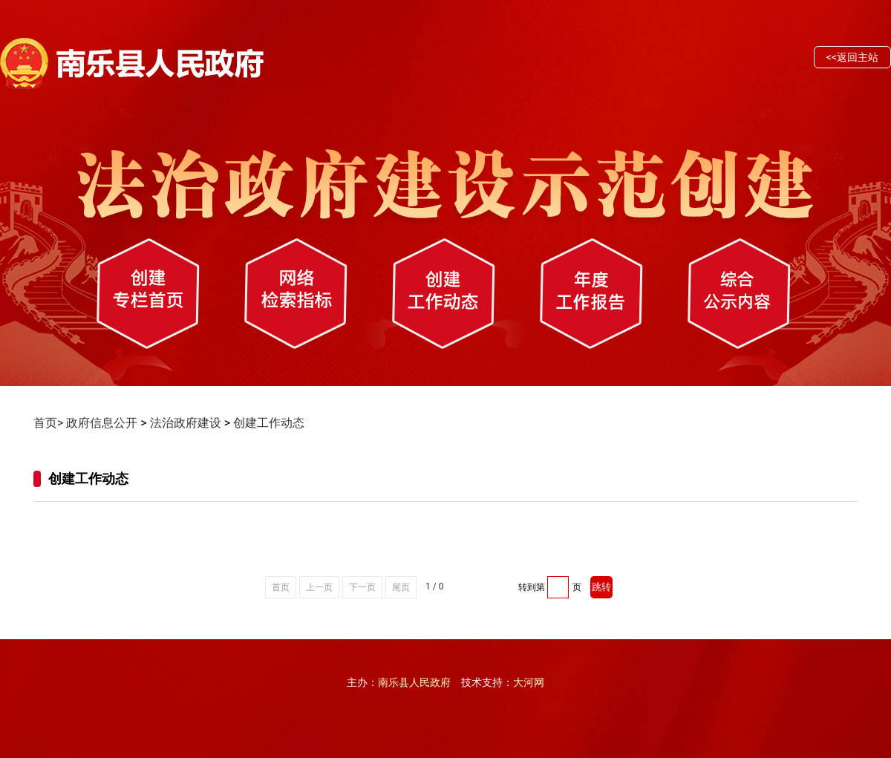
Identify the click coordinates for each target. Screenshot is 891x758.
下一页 (362, 587)
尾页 (401, 587)
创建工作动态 (268, 423)
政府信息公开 (101, 423)
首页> (48, 423)
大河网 (528, 682)
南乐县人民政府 (414, 682)
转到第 (531, 587)
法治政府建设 (185, 423)
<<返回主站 (852, 57)
